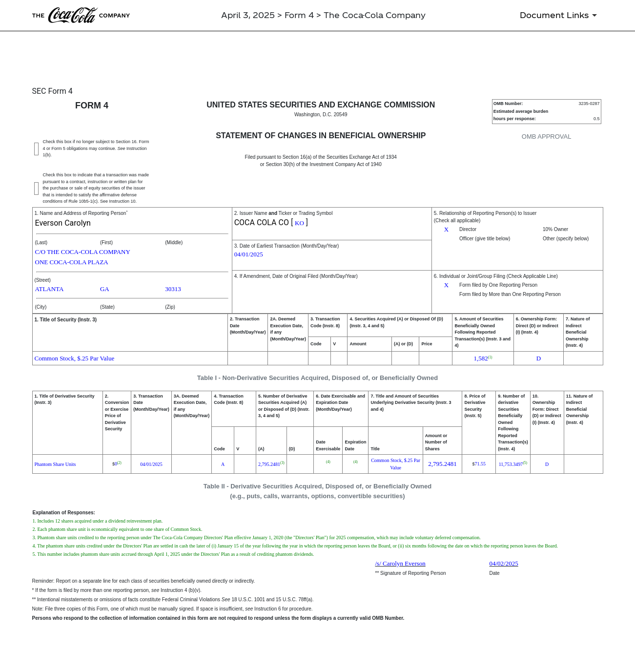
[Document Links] (560, 15)
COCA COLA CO (261, 222)
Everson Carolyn (63, 223)
